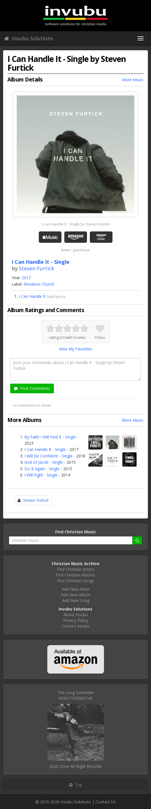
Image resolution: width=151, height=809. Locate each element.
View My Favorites (75, 349)
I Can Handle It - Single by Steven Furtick (76, 224)
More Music (133, 79)
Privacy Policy (75, 620)
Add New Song (75, 600)
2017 (26, 277)
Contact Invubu (76, 626)
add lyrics (56, 296)
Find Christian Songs (75, 580)
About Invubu (75, 614)
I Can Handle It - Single (45, 449)
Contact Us (105, 801)
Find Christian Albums (75, 575)
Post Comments (32, 388)
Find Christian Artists (75, 569)
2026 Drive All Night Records (75, 766)
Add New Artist (75, 589)
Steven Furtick (36, 268)
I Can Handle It (32, 296)
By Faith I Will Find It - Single (50, 437)
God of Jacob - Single (43, 462)
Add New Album (75, 594)
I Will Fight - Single (41, 475)
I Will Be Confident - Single (48, 456)
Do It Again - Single (41, 468)
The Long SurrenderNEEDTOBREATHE (75, 695)
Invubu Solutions (28, 38)
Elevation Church (39, 284)
